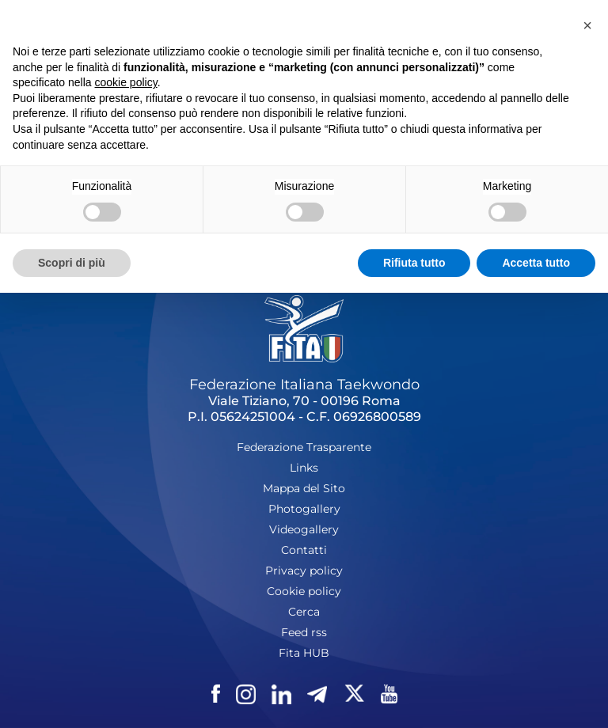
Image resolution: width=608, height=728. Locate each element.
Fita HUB (304, 652)
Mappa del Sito (304, 488)
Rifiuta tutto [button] (414, 262)
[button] (587, 25)
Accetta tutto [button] (536, 262)
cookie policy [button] (126, 82)
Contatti (304, 550)
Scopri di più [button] (71, 262)
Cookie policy (304, 591)
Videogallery (304, 529)
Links (304, 467)
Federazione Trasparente (304, 447)
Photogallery (304, 508)
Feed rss (304, 632)
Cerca (304, 611)
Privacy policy (304, 570)
